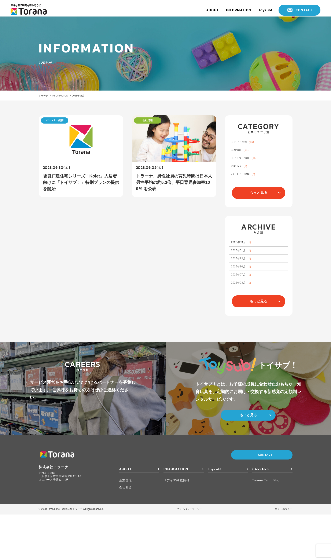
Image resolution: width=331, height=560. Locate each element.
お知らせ (243, 180)
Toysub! (265, 9)
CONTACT (304, 9)
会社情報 (244, 156)
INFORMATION (238, 9)
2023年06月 (91, 96)
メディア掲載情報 (176, 525)
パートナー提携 (249, 192)
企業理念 (125, 525)
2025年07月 (246, 313)
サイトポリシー (283, 554)
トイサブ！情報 (250, 168)
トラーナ (45, 96)
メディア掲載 (248, 144)
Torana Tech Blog (266, 525)
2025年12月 (246, 289)
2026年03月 (246, 265)
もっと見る (259, 213)
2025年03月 (246, 325)
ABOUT (212, 9)
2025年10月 (246, 301)
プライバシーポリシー (189, 554)
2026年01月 (246, 277)
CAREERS (260, 514)
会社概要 (125, 532)
